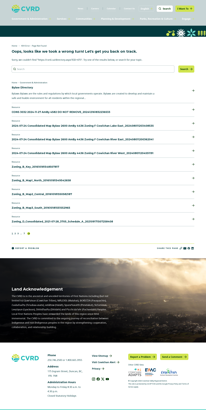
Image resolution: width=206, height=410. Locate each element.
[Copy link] (181, 248)
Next (28, 233)
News (80, 8)
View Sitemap (100, 355)
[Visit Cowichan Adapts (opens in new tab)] (134, 372)
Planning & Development (115, 18)
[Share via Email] (185, 248)
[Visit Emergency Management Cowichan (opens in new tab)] (150, 372)
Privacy (96, 368)
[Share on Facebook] (189, 248)
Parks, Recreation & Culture (156, 18)
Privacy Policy (173, 384)
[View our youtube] (107, 379)
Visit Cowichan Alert (103, 362)
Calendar (111, 8)
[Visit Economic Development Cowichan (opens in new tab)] (169, 372)
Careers (95, 8)
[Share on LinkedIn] (192, 248)
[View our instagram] (93, 379)
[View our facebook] (98, 379)
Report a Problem (25, 248)
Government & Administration (30, 18)
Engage (186, 18)
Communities (84, 18)
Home (14, 45)
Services (61, 18)
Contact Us (129, 8)
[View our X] (102, 379)
